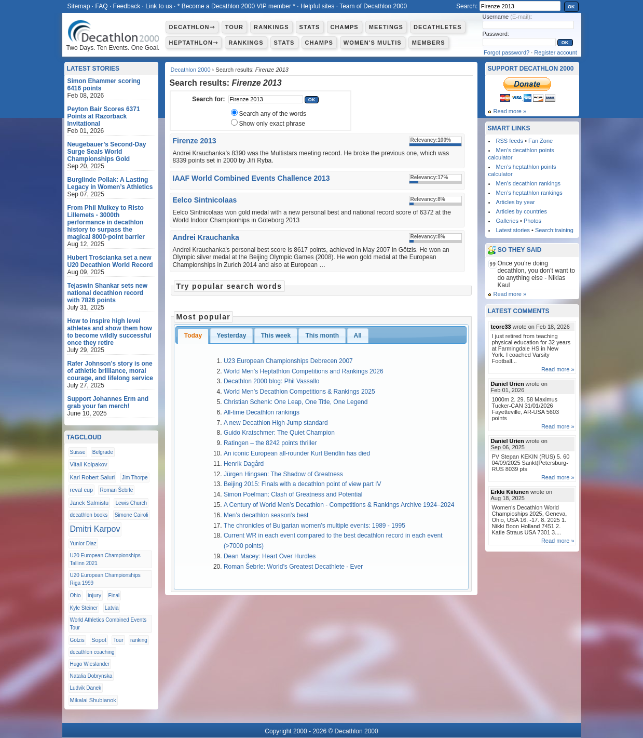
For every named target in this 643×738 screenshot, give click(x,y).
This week (276, 335)
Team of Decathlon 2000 (373, 6)
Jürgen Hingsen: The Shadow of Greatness (283, 474)
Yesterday (232, 335)
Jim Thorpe (135, 477)
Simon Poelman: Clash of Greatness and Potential (293, 494)
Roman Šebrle (116, 490)
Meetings (386, 27)
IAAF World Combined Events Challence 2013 (251, 178)
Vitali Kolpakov (88, 464)
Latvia (112, 608)
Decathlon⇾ (192, 27)
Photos (532, 221)
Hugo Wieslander (90, 664)
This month (322, 335)
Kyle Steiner (84, 608)
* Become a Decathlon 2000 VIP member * (236, 6)
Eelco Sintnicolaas (205, 200)
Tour (234, 27)
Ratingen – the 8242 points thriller (270, 443)
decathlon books (89, 515)
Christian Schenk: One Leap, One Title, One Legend (296, 402)
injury (94, 595)
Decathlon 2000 (191, 69)
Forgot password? (506, 52)
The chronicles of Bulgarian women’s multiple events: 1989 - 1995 (314, 525)
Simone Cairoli (131, 515)
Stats (309, 27)
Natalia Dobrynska (91, 676)
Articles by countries (521, 211)
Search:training (554, 230)
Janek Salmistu (89, 503)
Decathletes (438, 27)
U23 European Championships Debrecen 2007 (288, 361)
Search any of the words (272, 113)
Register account (555, 52)
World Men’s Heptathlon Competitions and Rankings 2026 (304, 371)
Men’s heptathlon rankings (529, 193)
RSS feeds (510, 141)
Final (114, 595)
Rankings (271, 27)
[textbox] (265, 99)
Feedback (127, 6)
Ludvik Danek (86, 688)
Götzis (77, 640)
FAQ (101, 6)
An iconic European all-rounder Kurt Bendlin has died (297, 453)
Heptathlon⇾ (193, 42)
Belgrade (102, 452)
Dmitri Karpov (95, 529)
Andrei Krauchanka (206, 237)
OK (571, 6)
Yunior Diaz (83, 543)
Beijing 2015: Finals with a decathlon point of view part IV (302, 484)
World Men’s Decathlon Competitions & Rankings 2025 (299, 391)
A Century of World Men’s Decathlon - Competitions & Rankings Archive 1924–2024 (339, 504)
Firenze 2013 (194, 141)
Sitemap (78, 6)
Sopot (98, 640)
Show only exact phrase (272, 123)
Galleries (507, 221)
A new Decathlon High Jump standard (276, 422)
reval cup (81, 490)
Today (193, 335)
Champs (345, 27)
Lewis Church (131, 503)
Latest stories (513, 230)
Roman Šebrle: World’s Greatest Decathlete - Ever (293, 566)
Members (428, 42)
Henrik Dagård (244, 463)
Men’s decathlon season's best (266, 515)
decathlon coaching (92, 652)
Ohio (75, 595)
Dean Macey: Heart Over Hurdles (270, 556)
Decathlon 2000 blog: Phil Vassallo (272, 381)
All (358, 335)
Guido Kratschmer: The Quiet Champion (279, 432)
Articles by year (515, 202)
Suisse (78, 452)
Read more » (510, 111)
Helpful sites (317, 6)
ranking (138, 640)
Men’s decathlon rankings (528, 183)
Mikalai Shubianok (93, 700)
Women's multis (373, 42)
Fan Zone (540, 141)
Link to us (158, 6)
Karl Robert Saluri (92, 477)
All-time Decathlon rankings (261, 412)
